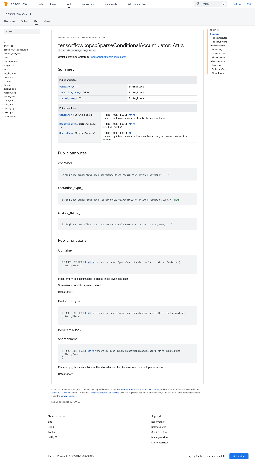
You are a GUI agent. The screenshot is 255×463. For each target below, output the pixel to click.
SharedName (67, 133)
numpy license (67, 396)
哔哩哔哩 (52, 437)
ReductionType (69, 123)
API (74, 37)
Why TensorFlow (137, 3)
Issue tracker (158, 421)
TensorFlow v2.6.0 (17, 14)
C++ (103, 37)
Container (66, 114)
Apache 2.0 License (60, 392)
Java (47, 21)
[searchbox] (22, 31)
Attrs (132, 114)
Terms (51, 456)
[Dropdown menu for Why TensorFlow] (150, 4)
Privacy (61, 456)
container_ (66, 86)
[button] (21, 46)
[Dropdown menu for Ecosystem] (98, 4)
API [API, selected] (69, 3)
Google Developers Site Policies (104, 392)
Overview (9, 21)
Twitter (51, 432)
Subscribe (239, 456)
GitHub (237, 3)
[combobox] (210, 4)
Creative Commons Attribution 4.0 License (139, 389)
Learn (53, 3)
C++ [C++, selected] (36, 21)
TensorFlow (63, 37)
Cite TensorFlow (159, 442)
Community (111, 3)
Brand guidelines (159, 437)
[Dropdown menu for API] (75, 4)
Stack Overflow (159, 432)
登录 (249, 4)
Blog (50, 421)
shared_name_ (67, 98)
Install (41, 3)
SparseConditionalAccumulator (109, 56)
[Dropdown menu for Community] (121, 4)
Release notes (158, 427)
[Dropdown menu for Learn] (60, 4)
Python (24, 21)
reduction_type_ (69, 92)
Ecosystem (87, 3)
